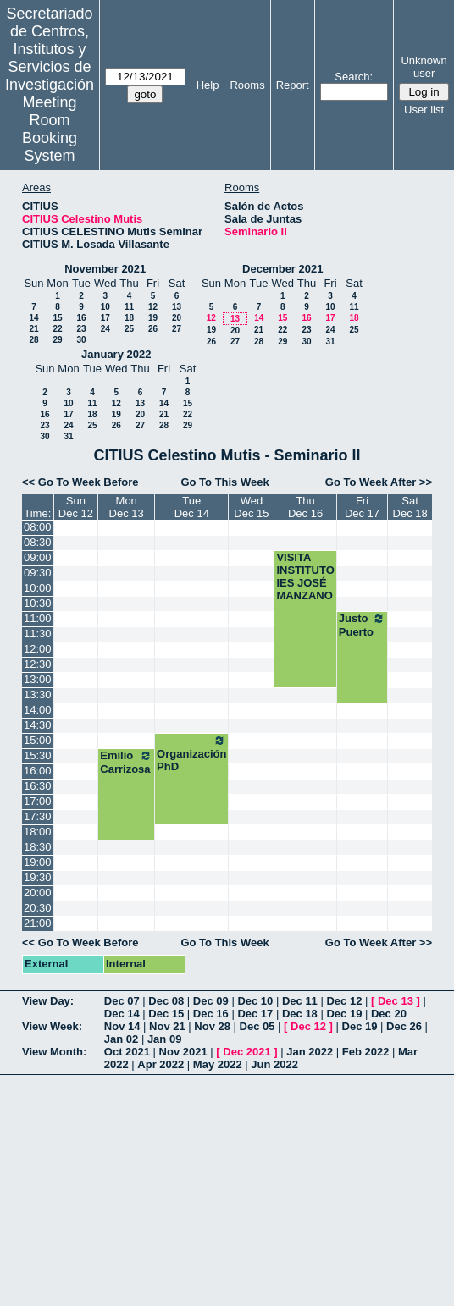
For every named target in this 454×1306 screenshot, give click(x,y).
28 (33, 339)
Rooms (247, 85)
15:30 (38, 755)
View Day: (48, 1001)
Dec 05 (257, 1026)
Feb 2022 (366, 1051)
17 (105, 317)
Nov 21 (167, 1026)
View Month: (54, 1051)
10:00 (38, 587)
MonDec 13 (126, 507)
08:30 (38, 542)
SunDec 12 (75, 507)
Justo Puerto (362, 625)
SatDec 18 (410, 507)
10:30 (38, 603)
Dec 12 (344, 1001)
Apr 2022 (160, 1064)
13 (176, 306)
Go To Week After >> (378, 482)
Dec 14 (122, 1013)
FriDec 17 (362, 507)
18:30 (38, 846)
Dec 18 (300, 1013)
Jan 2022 (309, 1051)
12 (153, 306)
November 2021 (105, 268)
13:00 (38, 679)
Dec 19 (344, 1013)
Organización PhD (191, 753)
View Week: (52, 1026)
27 (176, 328)
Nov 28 (212, 1026)
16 (81, 317)
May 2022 (217, 1064)
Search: (354, 76)
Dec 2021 (246, 1051)
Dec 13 (395, 1001)
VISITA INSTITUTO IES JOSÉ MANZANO (305, 576)
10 (105, 306)
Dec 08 (166, 1001)
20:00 (38, 892)
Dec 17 (255, 1013)
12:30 (38, 664)
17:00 (38, 801)
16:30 (38, 786)
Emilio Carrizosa (126, 762)
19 (153, 317)
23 (81, 328)
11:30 (38, 633)
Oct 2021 (127, 1051)
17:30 (38, 816)
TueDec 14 (191, 507)
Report (292, 85)
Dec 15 (166, 1013)
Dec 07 (122, 1001)
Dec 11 (300, 1001)
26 (153, 328)
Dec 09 (211, 1001)
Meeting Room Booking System (49, 129)
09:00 (38, 557)
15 (57, 317)
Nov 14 (122, 1026)
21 (33, 328)
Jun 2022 (274, 1064)
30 (81, 339)
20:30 (38, 907)
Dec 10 (255, 1001)
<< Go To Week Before (80, 482)
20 (176, 317)
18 (129, 317)
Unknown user (423, 67)
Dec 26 (404, 1026)
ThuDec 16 (305, 507)
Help (208, 85)
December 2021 (282, 268)
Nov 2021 (183, 1051)
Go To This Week (224, 482)
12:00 (38, 648)
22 (57, 328)
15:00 (38, 740)
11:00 (38, 618)
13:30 (38, 694)
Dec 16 (211, 1013)
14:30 (38, 725)
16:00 (38, 770)
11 (129, 306)
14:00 (38, 709)
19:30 (38, 877)
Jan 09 (164, 1039)
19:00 (38, 862)
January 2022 (116, 354)
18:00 (38, 831)
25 (129, 328)
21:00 (38, 923)
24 (105, 328)
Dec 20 (389, 1013)
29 (57, 339)
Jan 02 (121, 1039)
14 (33, 317)
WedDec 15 (251, 507)
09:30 (38, 572)
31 (330, 341)
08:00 (38, 527)
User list (424, 109)
